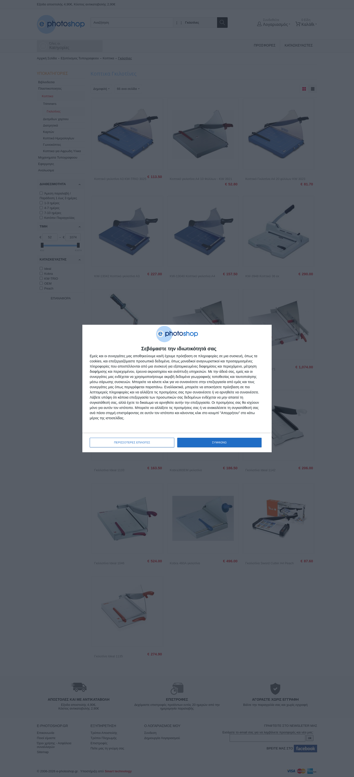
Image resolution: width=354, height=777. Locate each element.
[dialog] (177, 388)
